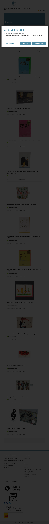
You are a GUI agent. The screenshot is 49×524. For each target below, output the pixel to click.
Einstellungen (10, 43)
